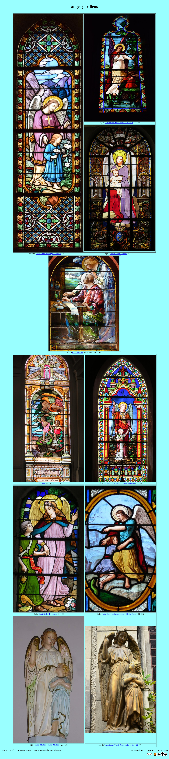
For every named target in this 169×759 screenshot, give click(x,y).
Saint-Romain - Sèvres (118, 254)
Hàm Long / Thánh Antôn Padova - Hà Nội (121, 745)
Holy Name (41, 483)
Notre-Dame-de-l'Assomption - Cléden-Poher (119, 614)
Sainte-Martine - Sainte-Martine (47, 745)
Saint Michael (77, 353)
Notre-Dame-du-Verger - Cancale (48, 254)
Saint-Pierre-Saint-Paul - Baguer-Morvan (119, 483)
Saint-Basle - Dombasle (48, 614)
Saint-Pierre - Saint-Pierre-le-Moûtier (119, 123)
